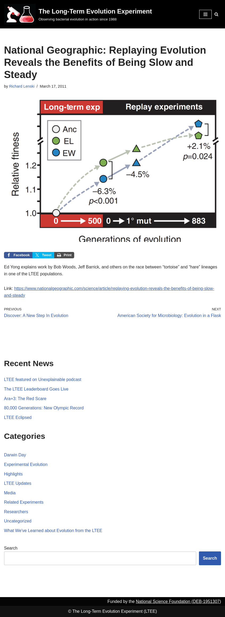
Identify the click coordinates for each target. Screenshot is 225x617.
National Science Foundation (163, 601)
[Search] (216, 14)
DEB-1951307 (206, 601)
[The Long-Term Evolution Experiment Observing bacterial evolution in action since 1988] (78, 14)
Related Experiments (24, 502)
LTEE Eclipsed (18, 417)
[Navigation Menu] (205, 14)
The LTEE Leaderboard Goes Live (36, 389)
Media (10, 493)
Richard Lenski (21, 86)
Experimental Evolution (26, 464)
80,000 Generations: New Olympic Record (44, 408)
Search (11, 548)
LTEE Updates (17, 483)
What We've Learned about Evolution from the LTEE (53, 530)
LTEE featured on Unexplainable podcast (42, 379)
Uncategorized (17, 521)
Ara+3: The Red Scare (25, 398)
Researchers (16, 511)
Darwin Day (15, 455)
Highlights (13, 474)
